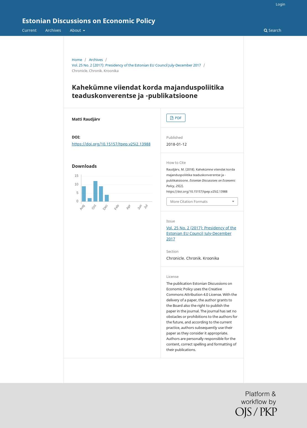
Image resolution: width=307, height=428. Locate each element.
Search (272, 30)
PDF (178, 117)
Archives (53, 30)
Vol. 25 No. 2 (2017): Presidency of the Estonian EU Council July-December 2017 (136, 65)
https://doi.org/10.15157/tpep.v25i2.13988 (111, 144)
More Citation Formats (189, 201)
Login (280, 4)
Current (29, 30)
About (76, 30)
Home (77, 59)
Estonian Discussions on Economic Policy (88, 20)
